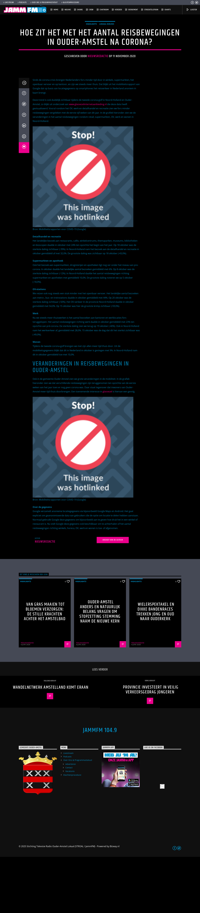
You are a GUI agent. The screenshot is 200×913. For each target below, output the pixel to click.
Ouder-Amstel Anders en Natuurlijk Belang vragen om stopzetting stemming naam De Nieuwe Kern (100, 668)
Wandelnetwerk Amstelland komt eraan (50, 743)
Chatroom (104, 9)
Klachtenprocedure (70, 2)
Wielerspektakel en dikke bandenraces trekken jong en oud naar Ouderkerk (155, 667)
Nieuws (68, 9)
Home (56, 9)
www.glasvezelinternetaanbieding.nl (88, 160)
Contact (68, 823)
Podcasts (22, 2)
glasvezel (108, 447)
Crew (91, 9)
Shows (80, 9)
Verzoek (118, 9)
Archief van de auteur (112, 596)
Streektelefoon (151, 9)
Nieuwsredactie (98, 84)
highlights (91, 52)
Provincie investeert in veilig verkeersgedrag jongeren (150, 746)
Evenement (133, 9)
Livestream (8, 2)
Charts (168, 9)
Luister (191, 9)
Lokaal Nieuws (106, 52)
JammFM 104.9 (100, 786)
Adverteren (70, 820)
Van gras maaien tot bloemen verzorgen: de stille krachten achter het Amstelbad (44, 667)
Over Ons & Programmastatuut (44, 2)
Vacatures (70, 827)
